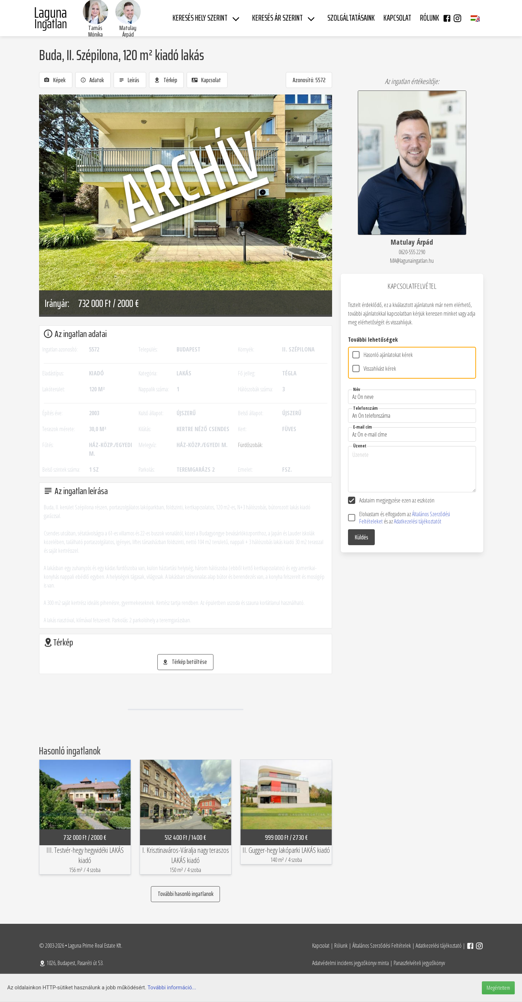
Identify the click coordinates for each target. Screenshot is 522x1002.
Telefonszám (365, 408)
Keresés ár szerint (277, 18)
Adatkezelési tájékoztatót (417, 521)
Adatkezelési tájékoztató (439, 946)
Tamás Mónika (95, 31)
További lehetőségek (373, 340)
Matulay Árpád (127, 31)
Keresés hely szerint (200, 18)
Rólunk (341, 946)
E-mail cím (362, 427)
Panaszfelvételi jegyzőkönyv (419, 963)
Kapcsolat (321, 946)
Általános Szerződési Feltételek (381, 946)
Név (356, 389)
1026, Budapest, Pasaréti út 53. (71, 963)
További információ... (172, 988)
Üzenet (359, 446)
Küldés (361, 537)
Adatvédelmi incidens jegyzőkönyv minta (350, 963)
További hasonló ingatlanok (185, 894)
